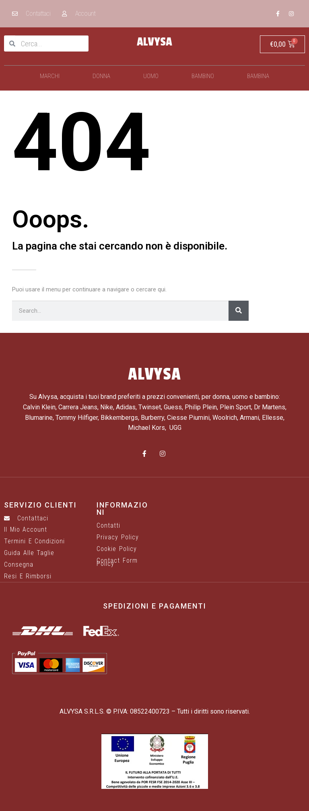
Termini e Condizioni (34, 541)
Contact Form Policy (117, 562)
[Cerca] (239, 311)
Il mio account (25, 529)
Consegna (18, 564)
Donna (101, 76)
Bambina (258, 76)
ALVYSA (154, 42)
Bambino (203, 76)
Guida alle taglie (29, 553)
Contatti (108, 525)
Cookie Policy (117, 549)
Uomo (151, 76)
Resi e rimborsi (28, 576)
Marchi (50, 76)
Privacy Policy (118, 537)
